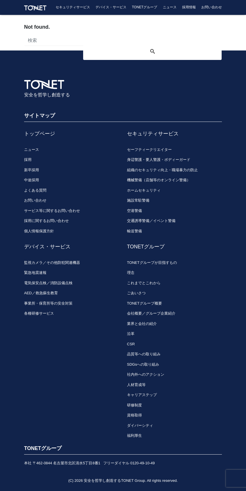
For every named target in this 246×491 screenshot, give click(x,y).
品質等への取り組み (144, 354)
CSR (131, 344)
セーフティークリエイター (149, 149)
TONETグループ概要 (144, 303)
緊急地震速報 (35, 272)
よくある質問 (35, 190)
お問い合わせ (211, 7)
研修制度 (134, 405)
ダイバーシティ (140, 425)
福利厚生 (134, 435)
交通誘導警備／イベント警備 (151, 221)
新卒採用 (31, 170)
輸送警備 (134, 231)
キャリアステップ (142, 395)
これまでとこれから (144, 283)
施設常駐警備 (138, 200)
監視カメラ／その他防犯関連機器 (52, 262)
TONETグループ (144, 7)
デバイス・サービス (110, 7)
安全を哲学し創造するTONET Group (114, 480)
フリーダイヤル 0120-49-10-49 (129, 463)
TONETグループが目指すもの (152, 262)
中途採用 (31, 180)
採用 (28, 159)
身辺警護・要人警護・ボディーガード (158, 159)
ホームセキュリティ (144, 190)
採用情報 (189, 7)
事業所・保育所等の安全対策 (48, 303)
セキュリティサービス (73, 7)
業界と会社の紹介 (142, 324)
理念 (130, 272)
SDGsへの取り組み (143, 364)
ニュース (170, 7)
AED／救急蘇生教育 (41, 293)
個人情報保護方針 (39, 231)
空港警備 (134, 211)
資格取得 (134, 415)
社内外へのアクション (145, 374)
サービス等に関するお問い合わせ (52, 211)
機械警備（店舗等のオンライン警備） (158, 180)
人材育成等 (136, 385)
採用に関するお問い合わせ (46, 221)
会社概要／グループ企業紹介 (151, 313)
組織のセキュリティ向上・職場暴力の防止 (162, 170)
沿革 (130, 334)
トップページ (39, 134)
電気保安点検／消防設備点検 (48, 283)
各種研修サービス (39, 313)
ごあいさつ (136, 293)
